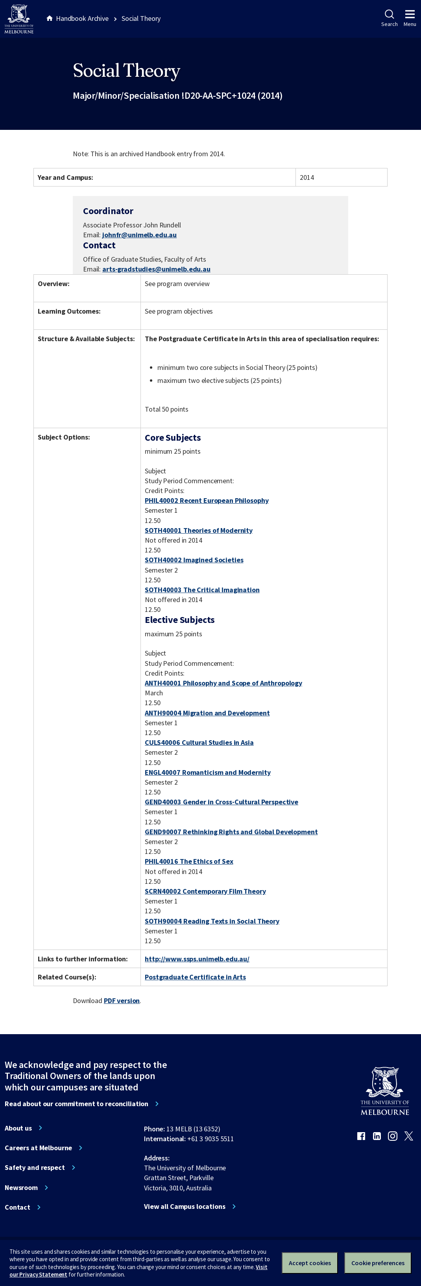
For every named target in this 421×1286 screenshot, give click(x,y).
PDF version (122, 1000)
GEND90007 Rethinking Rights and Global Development (231, 831)
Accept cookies (310, 1263)
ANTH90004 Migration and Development (207, 712)
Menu (410, 18)
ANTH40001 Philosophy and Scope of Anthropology (223, 682)
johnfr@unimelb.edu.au (139, 234)
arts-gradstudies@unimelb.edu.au (156, 269)
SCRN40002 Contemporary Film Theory (205, 891)
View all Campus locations (184, 1206)
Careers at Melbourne (38, 1148)
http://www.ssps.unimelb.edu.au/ (197, 958)
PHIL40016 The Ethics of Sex (189, 861)
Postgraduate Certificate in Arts (195, 976)
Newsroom (21, 1187)
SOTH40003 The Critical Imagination (202, 589)
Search (389, 18)
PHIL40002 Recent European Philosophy (206, 500)
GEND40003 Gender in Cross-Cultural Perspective (221, 801)
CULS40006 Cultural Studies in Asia (199, 742)
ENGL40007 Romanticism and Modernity (207, 772)
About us (18, 1128)
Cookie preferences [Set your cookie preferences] (377, 1263)
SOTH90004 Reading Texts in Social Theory (212, 921)
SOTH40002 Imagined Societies (194, 559)
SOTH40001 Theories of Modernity (199, 530)
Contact (17, 1207)
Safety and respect (35, 1167)
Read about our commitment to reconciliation (76, 1103)
